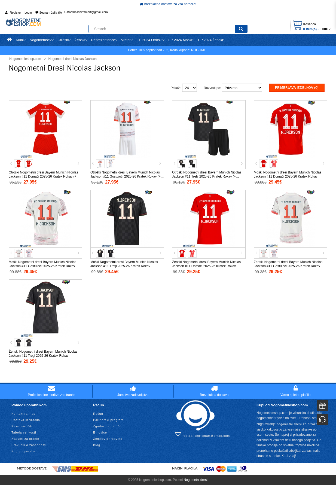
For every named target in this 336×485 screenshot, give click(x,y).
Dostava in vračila (25, 419)
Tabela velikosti (23, 432)
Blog (96, 444)
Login (28, 12)
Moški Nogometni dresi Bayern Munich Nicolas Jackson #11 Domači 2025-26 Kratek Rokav (287, 174)
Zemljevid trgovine (107, 438)
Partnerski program (108, 419)
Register (15, 12)
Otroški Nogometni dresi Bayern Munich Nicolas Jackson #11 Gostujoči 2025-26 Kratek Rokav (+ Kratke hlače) (125, 176)
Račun (98, 413)
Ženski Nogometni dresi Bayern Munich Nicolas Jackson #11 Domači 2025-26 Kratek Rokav (206, 264)
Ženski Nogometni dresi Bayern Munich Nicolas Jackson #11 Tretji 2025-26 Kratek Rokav (43, 353)
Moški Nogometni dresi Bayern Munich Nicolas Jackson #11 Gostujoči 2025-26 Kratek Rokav (42, 264)
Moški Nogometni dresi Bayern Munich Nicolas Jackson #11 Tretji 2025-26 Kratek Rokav (124, 264)
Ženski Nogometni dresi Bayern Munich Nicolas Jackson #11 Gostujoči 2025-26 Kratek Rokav (288, 264)
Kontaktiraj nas (23, 413)
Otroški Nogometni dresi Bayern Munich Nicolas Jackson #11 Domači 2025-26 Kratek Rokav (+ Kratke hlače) (43, 176)
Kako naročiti (21, 425)
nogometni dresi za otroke (297, 423)
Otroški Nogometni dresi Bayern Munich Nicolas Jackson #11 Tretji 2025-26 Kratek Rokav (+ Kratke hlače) (207, 176)
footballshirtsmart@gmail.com (86, 12)
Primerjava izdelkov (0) (297, 88)
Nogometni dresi (195, 479)
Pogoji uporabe (23, 450)
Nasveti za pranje (25, 438)
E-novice (100, 432)
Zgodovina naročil (107, 425)
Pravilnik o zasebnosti (28, 444)
